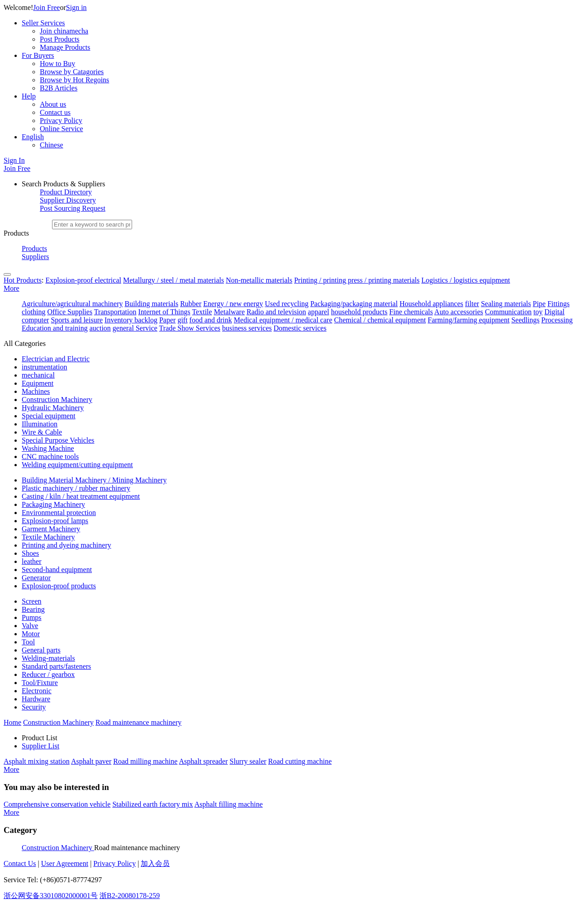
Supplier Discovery (68, 200)
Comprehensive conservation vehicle (57, 804)
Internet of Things (164, 312)
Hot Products (23, 280)
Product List (39, 738)
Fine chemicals (411, 312)
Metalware (229, 312)
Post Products (60, 39)
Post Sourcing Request (72, 208)
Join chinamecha (64, 31)
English (33, 137)
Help (29, 96)
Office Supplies (69, 312)
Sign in (76, 7)
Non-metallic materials (259, 280)
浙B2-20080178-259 (130, 895)
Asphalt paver (91, 761)
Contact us (55, 112)
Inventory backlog (130, 320)
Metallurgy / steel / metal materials (173, 280)
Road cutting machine (300, 761)
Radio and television (276, 312)
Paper (167, 320)
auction (100, 328)
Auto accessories (458, 312)
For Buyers (38, 55)
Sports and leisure (77, 320)
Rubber (190, 303)
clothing (33, 312)
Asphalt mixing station (37, 761)
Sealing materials (506, 303)
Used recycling (286, 303)
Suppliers (35, 256)
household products (359, 312)
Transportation (115, 312)
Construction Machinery (58, 847)
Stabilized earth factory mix (152, 804)
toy (537, 312)
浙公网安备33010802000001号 (51, 895)
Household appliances (431, 303)
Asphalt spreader (203, 761)
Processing (557, 320)
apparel (318, 312)
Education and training (55, 328)
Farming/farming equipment (469, 320)
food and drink (211, 320)
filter (472, 303)
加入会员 (155, 863)
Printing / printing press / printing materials (356, 280)
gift (182, 320)
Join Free (46, 7)
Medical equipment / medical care (283, 320)
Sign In (14, 160)
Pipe (539, 303)
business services (247, 328)
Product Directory (66, 192)
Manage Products (65, 47)
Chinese (51, 145)
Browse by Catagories (72, 72)
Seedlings (525, 320)
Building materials (151, 303)
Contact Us (20, 863)
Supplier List (40, 746)
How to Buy (57, 63)
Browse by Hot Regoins (74, 80)
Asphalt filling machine (229, 804)
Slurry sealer (248, 761)
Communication (508, 312)
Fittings (558, 303)
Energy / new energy (233, 303)
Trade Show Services (189, 328)
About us (53, 104)
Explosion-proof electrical (83, 280)
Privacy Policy (61, 120)
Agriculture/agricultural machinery (72, 303)
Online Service (61, 128)
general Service (135, 328)
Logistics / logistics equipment (466, 280)
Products (34, 248)
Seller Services (43, 23)
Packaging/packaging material (354, 303)
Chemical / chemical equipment (380, 320)
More (11, 288)
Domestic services (300, 328)
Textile (202, 312)
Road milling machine (145, 761)
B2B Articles (58, 88)
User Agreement (64, 863)
